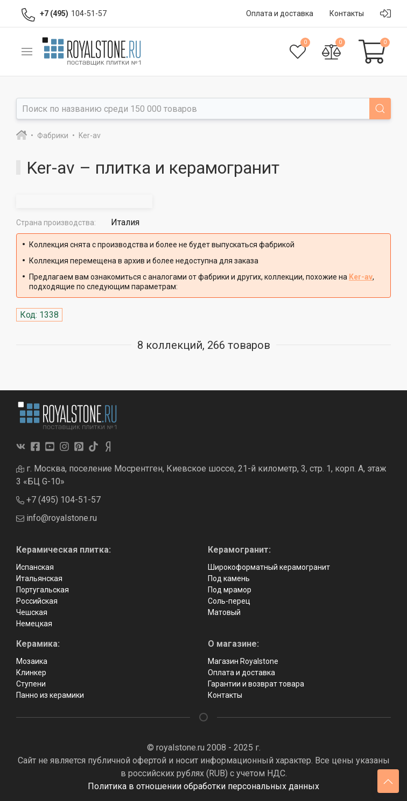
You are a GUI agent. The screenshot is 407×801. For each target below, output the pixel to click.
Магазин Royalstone (243, 661)
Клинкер (31, 672)
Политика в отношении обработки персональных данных (203, 786)
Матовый (224, 612)
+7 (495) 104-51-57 (58, 500)
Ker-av (361, 277)
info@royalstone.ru (56, 518)
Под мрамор (229, 589)
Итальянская (39, 578)
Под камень (229, 578)
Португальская (42, 589)
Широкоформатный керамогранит (269, 567)
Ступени (31, 684)
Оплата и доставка (241, 672)
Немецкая (34, 623)
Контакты (225, 695)
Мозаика (31, 661)
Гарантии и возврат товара (256, 684)
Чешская (31, 612)
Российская (37, 601)
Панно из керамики (50, 695)
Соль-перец (229, 601)
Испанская (35, 567)
